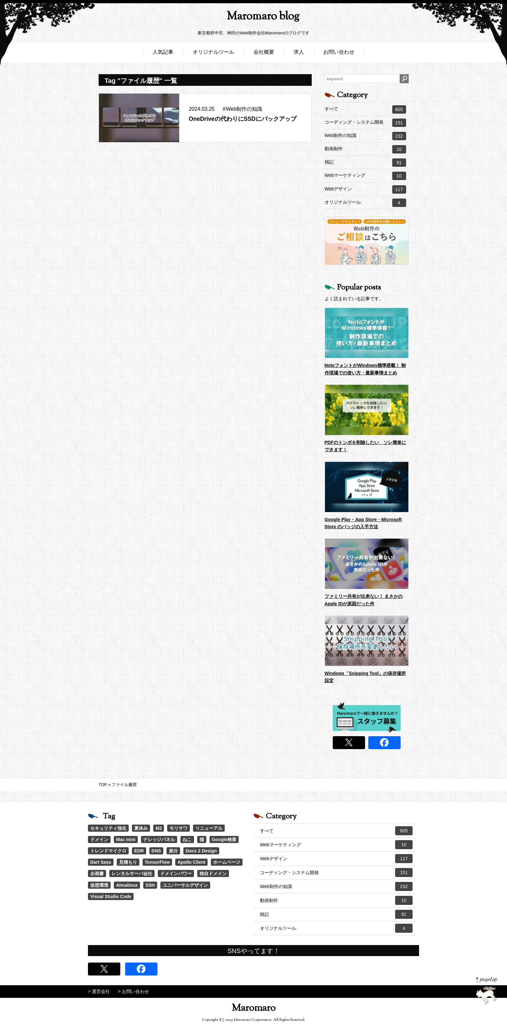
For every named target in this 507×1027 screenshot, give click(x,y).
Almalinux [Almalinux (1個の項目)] (127, 885)
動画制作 (365, 149)
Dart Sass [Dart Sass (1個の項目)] (100, 862)
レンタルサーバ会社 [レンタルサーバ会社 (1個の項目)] (132, 873)
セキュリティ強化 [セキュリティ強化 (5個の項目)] (108, 828)
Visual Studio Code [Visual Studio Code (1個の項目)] (110, 896)
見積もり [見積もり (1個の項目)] (128, 862)
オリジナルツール (213, 54)
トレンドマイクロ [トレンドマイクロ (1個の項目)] (108, 850)
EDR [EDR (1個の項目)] (139, 850)
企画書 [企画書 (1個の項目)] (97, 873)
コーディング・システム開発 (365, 123)
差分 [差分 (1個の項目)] (173, 850)
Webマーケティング (365, 176)
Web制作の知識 (365, 136)
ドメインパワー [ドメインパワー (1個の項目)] (176, 873)
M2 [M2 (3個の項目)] (159, 828)
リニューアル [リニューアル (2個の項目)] (208, 828)
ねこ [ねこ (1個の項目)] (187, 839)
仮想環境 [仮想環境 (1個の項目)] (99, 885)
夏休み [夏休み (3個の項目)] (141, 828)
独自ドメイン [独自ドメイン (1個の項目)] (213, 873)
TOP (103, 784)
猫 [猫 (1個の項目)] (202, 839)
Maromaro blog (253, 18)
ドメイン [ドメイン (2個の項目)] (99, 839)
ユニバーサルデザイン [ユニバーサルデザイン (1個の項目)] (185, 885)
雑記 (365, 162)
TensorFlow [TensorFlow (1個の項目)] (157, 862)
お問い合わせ (338, 54)
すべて (365, 109)
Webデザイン (365, 189)
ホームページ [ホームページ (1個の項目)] (226, 862)
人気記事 (163, 54)
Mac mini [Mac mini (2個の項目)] (125, 839)
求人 (299, 54)
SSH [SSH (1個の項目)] (150, 885)
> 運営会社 (99, 991)
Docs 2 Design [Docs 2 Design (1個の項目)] (201, 850)
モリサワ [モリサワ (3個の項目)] (178, 828)
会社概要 (263, 54)
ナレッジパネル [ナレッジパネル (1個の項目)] (159, 839)
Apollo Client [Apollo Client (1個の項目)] (191, 862)
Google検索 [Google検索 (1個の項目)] (224, 839)
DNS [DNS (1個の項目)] (156, 850)
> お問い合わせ (133, 991)
